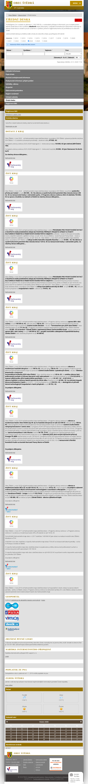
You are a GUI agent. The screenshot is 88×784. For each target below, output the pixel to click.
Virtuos (38, 770)
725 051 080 (15, 762)
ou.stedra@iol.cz (15, 765)
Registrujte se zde (11, 126)
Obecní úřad (22, 15)
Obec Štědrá (12, 15)
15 (33, 734)
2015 (38, 38)
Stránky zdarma (28, 762)
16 (44, 734)
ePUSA (38, 767)
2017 (52, 38)
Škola (24, 767)
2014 (30, 38)
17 (55, 734)
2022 (17, 41)
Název (8, 50)
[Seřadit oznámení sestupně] (12, 50)
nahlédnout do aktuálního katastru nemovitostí (25, 600)
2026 (45, 41)
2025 (38, 41)
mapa (43, 600)
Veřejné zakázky (12, 97)
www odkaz (8, 685)
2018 (59, 38)
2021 (10, 41)
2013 (23, 38)
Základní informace (13, 71)
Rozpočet (9, 87)
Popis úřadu (10, 74)
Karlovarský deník (41, 760)
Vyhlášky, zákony (12, 84)
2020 (73, 38)
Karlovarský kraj (10, 158)
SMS (24, 765)
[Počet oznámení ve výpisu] (78, 57)
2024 (31, 41)
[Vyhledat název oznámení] (14, 53)
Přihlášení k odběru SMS (13, 115)
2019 (66, 38)
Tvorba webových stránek (41, 779)
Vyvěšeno (26, 50)
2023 (24, 41)
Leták (7, 656)
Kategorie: (9, 38)
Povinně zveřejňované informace (18, 78)
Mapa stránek (49, 777)
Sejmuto (48, 50)
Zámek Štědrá (27, 760)
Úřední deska (10, 100)
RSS (78, 20)
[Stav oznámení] (73, 53)
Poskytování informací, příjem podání (19, 81)
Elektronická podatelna (14, 90)
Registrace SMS (11, 103)
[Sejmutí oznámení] (55, 53)
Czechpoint (39, 765)
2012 (16, 38)
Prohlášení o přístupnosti (62, 777)
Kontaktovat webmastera (36, 777)
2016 (45, 38)
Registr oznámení (12, 94)
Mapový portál (40, 762)
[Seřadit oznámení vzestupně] (12, 49)
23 (44, 737)
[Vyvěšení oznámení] (33, 53)
